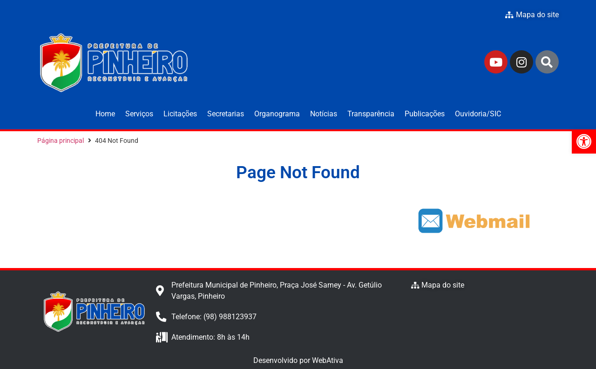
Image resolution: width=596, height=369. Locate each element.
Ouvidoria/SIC (478, 113)
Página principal (60, 140)
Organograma (277, 113)
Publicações (425, 113)
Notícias (323, 113)
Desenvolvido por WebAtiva (298, 360)
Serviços (139, 113)
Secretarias (225, 113)
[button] (584, 141)
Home (105, 113)
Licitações (180, 113)
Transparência (370, 113)
